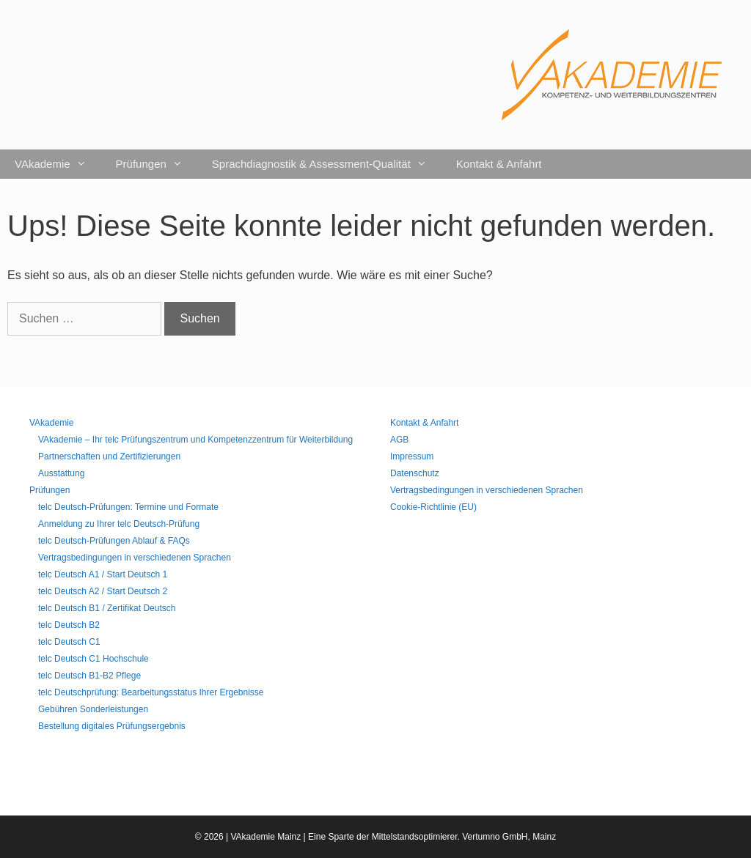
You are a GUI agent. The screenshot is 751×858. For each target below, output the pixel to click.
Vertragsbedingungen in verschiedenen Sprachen (134, 557)
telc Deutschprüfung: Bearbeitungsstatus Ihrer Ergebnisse (151, 692)
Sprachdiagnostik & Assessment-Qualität (327, 164)
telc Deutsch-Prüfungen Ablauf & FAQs (114, 541)
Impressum (411, 456)
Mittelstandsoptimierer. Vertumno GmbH (450, 837)
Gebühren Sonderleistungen (93, 709)
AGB (399, 439)
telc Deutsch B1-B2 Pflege (89, 675)
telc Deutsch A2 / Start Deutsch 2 (102, 591)
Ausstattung (61, 473)
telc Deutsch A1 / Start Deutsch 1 (102, 574)
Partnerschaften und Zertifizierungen (109, 456)
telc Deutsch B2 (69, 625)
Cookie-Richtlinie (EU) (433, 507)
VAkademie (58, 164)
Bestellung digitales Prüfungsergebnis (112, 726)
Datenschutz (414, 473)
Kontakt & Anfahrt (499, 164)
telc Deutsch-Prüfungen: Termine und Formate (128, 507)
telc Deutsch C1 (69, 642)
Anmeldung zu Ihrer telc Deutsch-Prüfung (118, 524)
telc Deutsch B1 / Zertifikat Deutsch (106, 608)
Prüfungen (156, 164)
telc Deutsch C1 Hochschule (93, 659)
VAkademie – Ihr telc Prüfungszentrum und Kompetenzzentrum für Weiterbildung (195, 439)
